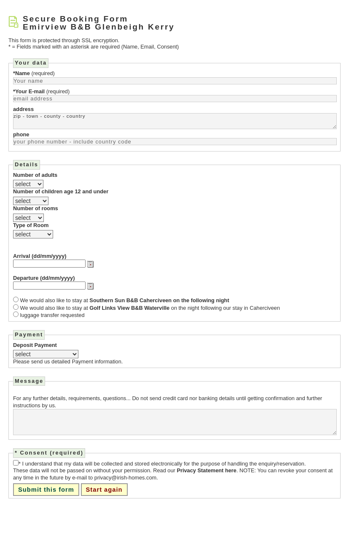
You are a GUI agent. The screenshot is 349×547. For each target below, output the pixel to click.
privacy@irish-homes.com (125, 477)
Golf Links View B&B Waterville (129, 308)
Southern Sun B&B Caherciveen (130, 300)
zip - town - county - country (175, 121)
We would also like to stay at (124, 300)
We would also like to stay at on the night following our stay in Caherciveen (150, 308)
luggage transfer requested (52, 315)
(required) (34, 73)
